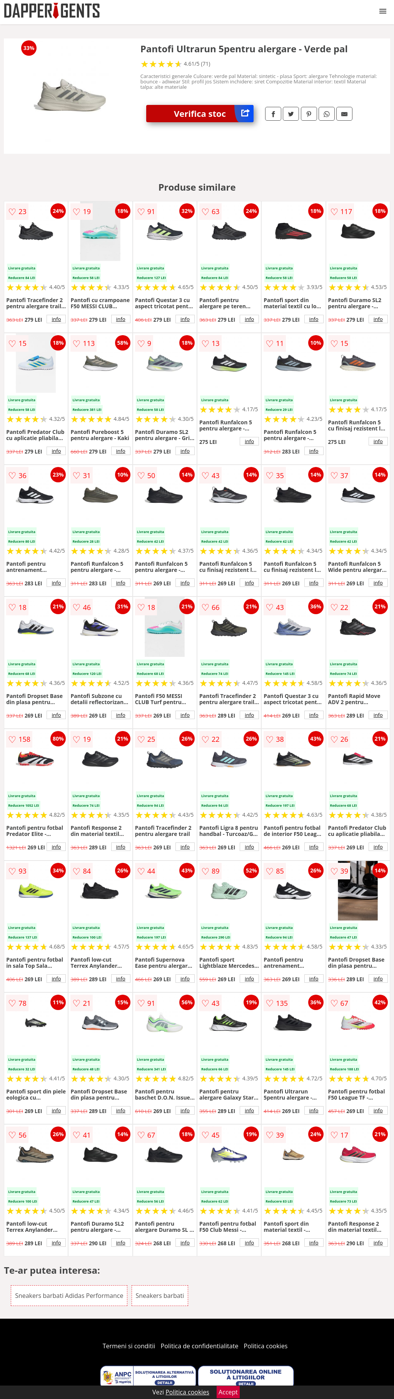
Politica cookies (266, 1346)
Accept (228, 1392)
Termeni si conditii (129, 1346)
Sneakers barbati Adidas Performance (69, 1295)
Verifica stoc (214, 113)
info (56, 319)
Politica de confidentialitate (200, 1346)
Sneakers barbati (160, 1295)
